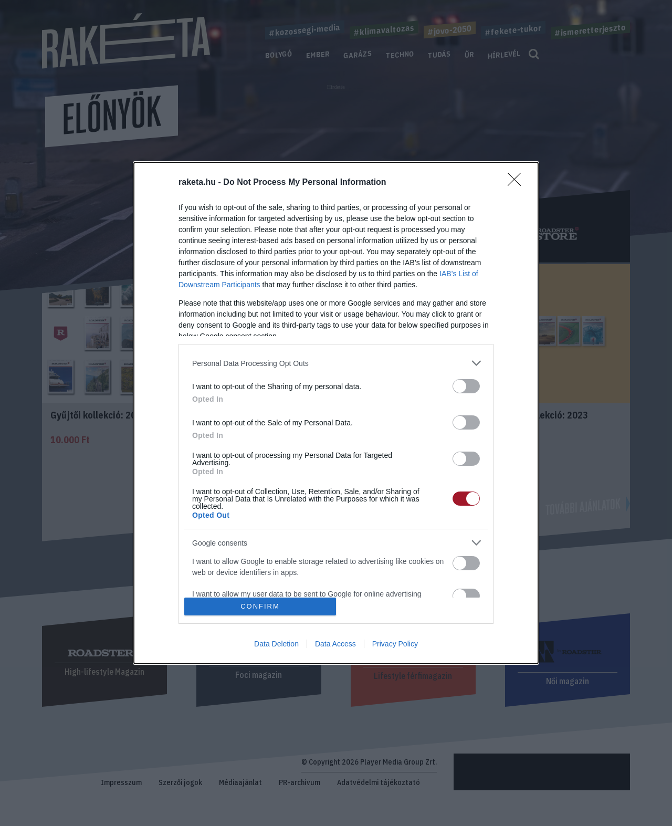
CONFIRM (260, 606)
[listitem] (336, 363)
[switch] (466, 386)
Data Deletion (276, 644)
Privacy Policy (395, 644)
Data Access (335, 644)
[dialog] (336, 413)
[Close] (518, 183)
